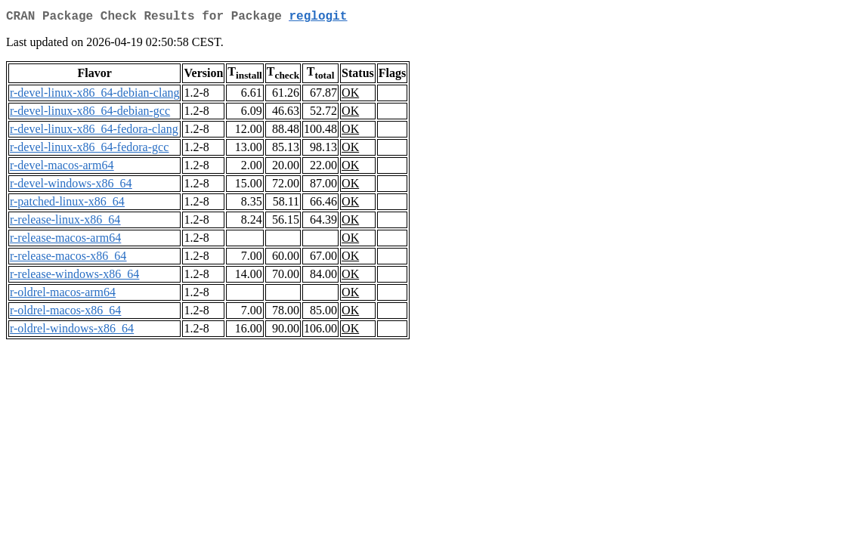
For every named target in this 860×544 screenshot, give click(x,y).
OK (350, 95)
